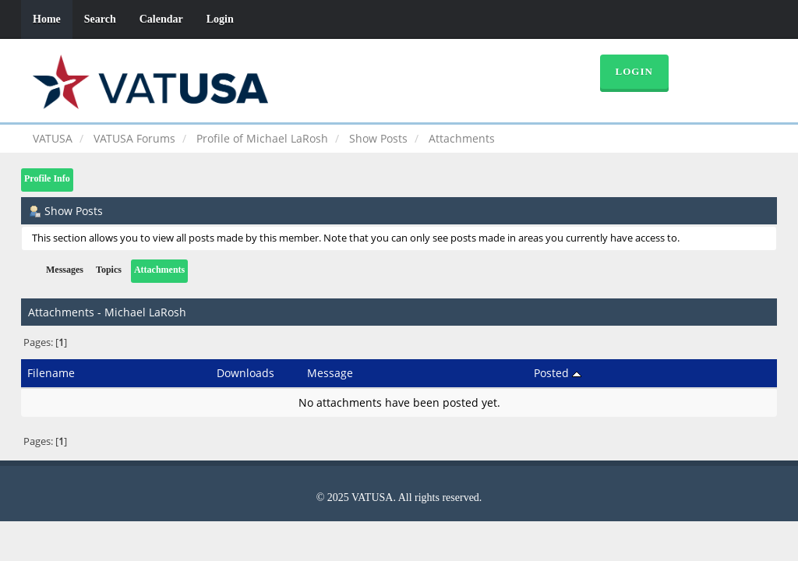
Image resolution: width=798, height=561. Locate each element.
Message (330, 372)
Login (220, 19)
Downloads (245, 372)
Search (100, 19)
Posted (557, 372)
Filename (51, 372)
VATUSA (52, 138)
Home (47, 19)
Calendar (161, 19)
